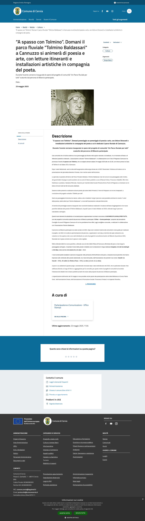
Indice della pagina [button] (24, 133)
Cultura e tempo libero (50, 442)
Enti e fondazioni (19, 450)
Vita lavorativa (48, 446)
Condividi (107, 42)
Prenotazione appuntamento (53, 474)
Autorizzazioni (78, 457)
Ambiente (76, 449)
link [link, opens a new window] (92, 509)
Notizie (32, 27)
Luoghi (105, 456)
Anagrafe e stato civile (50, 439)
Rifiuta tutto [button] (80, 513)
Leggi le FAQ (47, 481)
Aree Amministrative (20, 442)
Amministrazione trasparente (83, 474)
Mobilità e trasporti (49, 463)
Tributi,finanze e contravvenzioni (84, 446)
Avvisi (105, 446)
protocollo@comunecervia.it (28, 492)
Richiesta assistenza (50, 485)
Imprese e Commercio (50, 450)
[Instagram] (111, 11)
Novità (25, 27)
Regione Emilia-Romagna (22, 2)
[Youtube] (106, 11)
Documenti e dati (19, 460)
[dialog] (72, 509)
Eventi (105, 459)
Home (18, 27)
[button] (72, 518)
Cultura (40, 27)
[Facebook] (101, 11)
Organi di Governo (19, 439)
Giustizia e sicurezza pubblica (83, 442)
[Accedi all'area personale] (121, 2)
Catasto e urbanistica (50, 457)
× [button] (142, 499)
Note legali (76, 481)
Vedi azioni (117, 42)
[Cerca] (129, 11)
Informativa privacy (79, 477)
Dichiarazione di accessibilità (82, 485)
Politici (15, 453)
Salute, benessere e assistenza (83, 453)
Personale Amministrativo (22, 457)
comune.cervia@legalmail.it (26, 489)
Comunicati (106, 442)
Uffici (15, 446)
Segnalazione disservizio (51, 477)
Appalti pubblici (48, 453)
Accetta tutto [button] (65, 513)
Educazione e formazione (81, 439)
